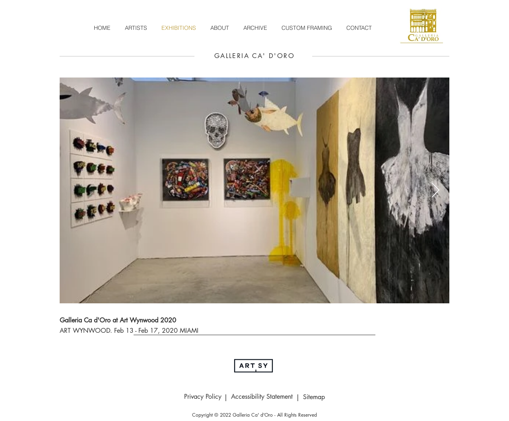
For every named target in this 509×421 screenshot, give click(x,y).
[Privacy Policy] (202, 397)
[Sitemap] (314, 397)
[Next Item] (435, 190)
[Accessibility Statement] (262, 397)
